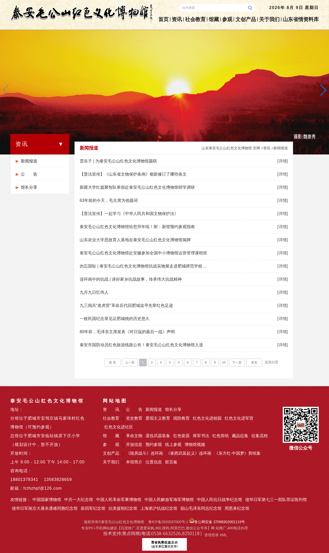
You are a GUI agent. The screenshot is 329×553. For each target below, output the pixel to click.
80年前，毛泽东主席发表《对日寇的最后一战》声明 (127, 332)
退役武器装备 (157, 436)
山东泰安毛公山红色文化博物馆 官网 (231, 148)
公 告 (29, 174)
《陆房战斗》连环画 (144, 453)
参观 (227, 19)
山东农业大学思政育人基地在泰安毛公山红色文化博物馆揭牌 (135, 240)
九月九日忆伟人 (94, 292)
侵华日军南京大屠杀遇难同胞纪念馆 (45, 508)
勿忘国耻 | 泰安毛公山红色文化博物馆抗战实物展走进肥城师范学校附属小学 (144, 266)
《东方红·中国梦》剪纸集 (237, 453)
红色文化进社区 (118, 427)
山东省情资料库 (301, 19)
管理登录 (211, 535)
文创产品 (245, 19)
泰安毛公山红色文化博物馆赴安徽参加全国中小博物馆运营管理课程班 (143, 253)
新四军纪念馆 (93, 508)
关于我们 (269, 19)
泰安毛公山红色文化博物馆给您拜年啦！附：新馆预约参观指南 (137, 226)
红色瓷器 (181, 436)
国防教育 (181, 418)
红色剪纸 (220, 436)
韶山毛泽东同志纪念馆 (201, 508)
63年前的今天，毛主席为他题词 (109, 200)
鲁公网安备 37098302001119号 (217, 522)
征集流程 (259, 436)
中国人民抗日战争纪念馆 (219, 499)
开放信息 (134, 444)
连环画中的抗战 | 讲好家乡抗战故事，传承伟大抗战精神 (131, 279)
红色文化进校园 (207, 418)
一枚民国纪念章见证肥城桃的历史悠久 (115, 318)
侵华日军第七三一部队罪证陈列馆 (276, 499)
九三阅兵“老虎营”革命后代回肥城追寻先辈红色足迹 (126, 305)
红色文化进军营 (239, 418)
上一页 (129, 362)
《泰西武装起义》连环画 (188, 453)
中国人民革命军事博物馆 (118, 499)
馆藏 (214, 19)
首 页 (112, 362)
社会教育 (195, 19)
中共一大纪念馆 (78, 499)
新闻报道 (29, 161)
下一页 (237, 362)
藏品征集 (240, 436)
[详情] (282, 161)
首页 (163, 19)
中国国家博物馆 (46, 499)
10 (223, 362)
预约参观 (153, 444)
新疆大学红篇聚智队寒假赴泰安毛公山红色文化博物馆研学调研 (137, 187)
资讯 (177, 19)
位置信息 (153, 462)
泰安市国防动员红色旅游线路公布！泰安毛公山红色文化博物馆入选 (141, 345)
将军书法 (201, 436)
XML (223, 535)
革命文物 (134, 436)
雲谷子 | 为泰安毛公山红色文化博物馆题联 (118, 161)
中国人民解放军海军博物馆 (169, 499)
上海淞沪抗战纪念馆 (158, 508)
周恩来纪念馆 (237, 508)
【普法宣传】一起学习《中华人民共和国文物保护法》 (129, 213)
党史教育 (134, 418)
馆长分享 (29, 187)
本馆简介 (134, 462)
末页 (254, 362)
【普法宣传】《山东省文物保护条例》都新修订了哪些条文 (133, 174)
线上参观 (173, 444)
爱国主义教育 (157, 418)
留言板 (171, 462)
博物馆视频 (195, 444)
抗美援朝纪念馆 (122, 508)
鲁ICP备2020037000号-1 (168, 522)
